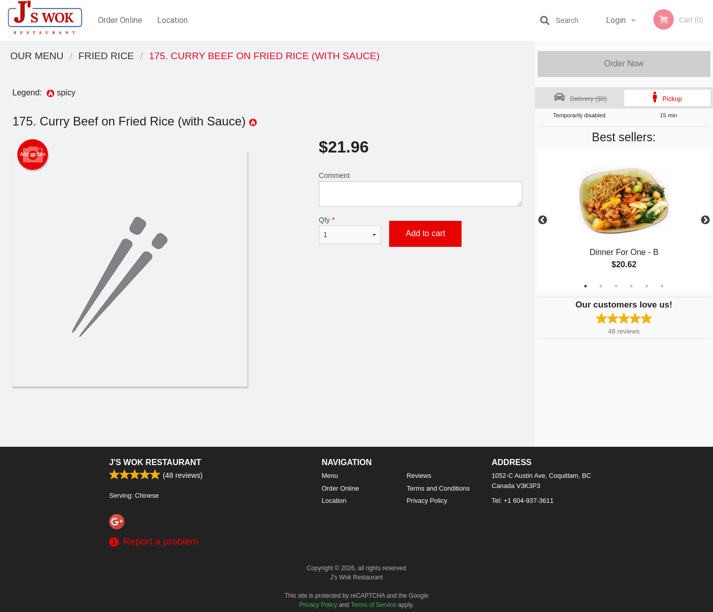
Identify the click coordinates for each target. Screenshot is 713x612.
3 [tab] (616, 286)
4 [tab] (631, 286)
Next (705, 220)
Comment (420, 189)
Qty (350, 230)
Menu (330, 475)
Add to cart (425, 233)
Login (616, 20)
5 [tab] (647, 286)
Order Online (120, 20)
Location (172, 20)
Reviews (418, 475)
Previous (543, 220)
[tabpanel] (624, 220)
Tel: (522, 500)
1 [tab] (585, 286)
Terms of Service (373, 604)
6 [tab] (662, 286)
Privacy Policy (426, 500)
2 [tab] (601, 286)
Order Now (624, 63)
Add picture (33, 154)
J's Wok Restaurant (155, 462)
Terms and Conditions (438, 488)
